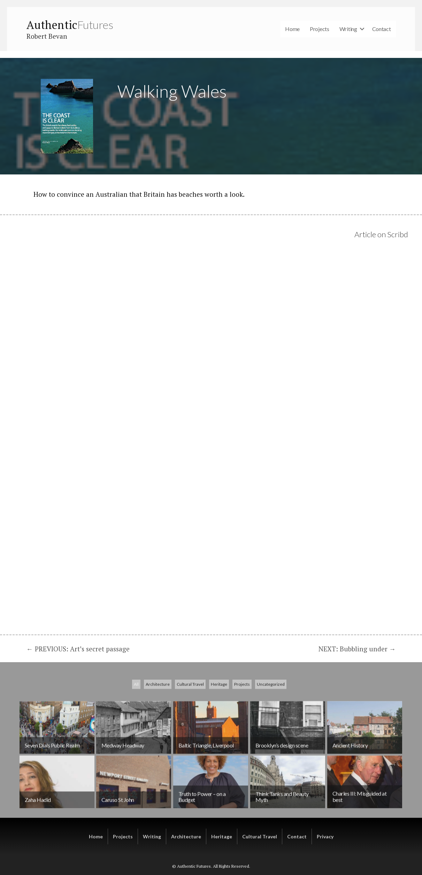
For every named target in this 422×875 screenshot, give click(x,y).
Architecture (158, 731)
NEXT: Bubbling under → (357, 648)
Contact (381, 28)
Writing (348, 28)
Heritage (219, 731)
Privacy (325, 836)
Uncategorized (271, 731)
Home (292, 28)
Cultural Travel (190, 731)
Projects (319, 28)
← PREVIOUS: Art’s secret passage (78, 648)
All (136, 731)
